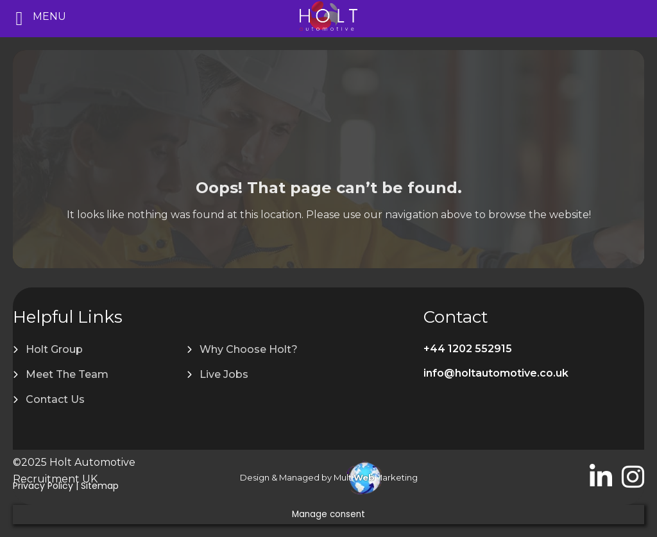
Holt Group (54, 349)
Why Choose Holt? (249, 349)
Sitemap (100, 485)
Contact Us (55, 399)
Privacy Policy (43, 485)
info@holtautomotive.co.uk (495, 373)
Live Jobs (224, 374)
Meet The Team (67, 374)
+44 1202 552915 (467, 349)
